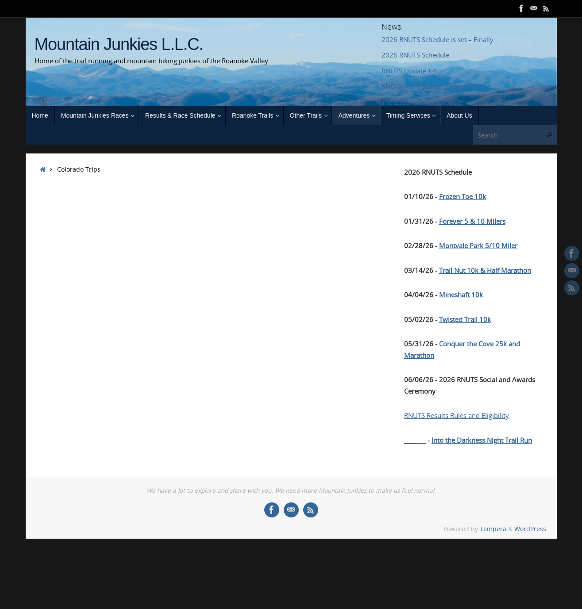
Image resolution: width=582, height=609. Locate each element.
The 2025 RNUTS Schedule (422, 102)
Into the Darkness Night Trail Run (482, 440)
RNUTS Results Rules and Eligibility (456, 415)
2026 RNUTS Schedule (415, 54)
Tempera (493, 529)
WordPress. (531, 529)
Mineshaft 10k (461, 294)
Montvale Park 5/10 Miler (478, 245)
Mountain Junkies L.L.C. (119, 44)
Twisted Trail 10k (465, 319)
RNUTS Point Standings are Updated (436, 86)
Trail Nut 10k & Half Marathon (485, 270)
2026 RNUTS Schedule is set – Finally (437, 39)
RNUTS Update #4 (409, 70)
